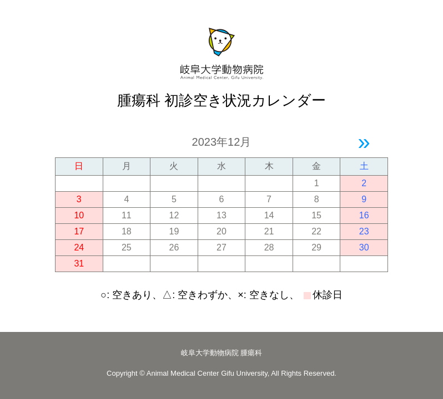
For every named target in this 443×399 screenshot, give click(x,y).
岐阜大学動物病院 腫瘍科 (222, 353)
